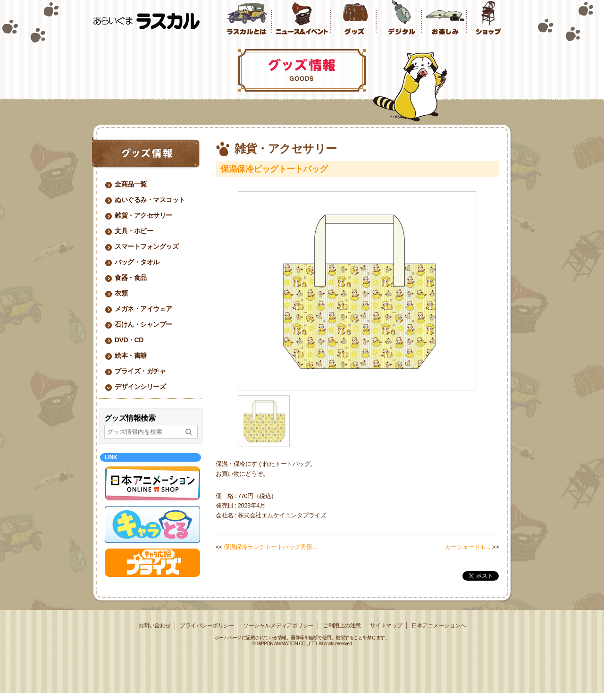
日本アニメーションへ (438, 625)
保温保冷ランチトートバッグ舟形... (270, 546)
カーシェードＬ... (468, 546)
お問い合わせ (154, 625)
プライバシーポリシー (207, 625)
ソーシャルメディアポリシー (278, 625)
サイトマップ (386, 625)
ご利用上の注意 (342, 625)
